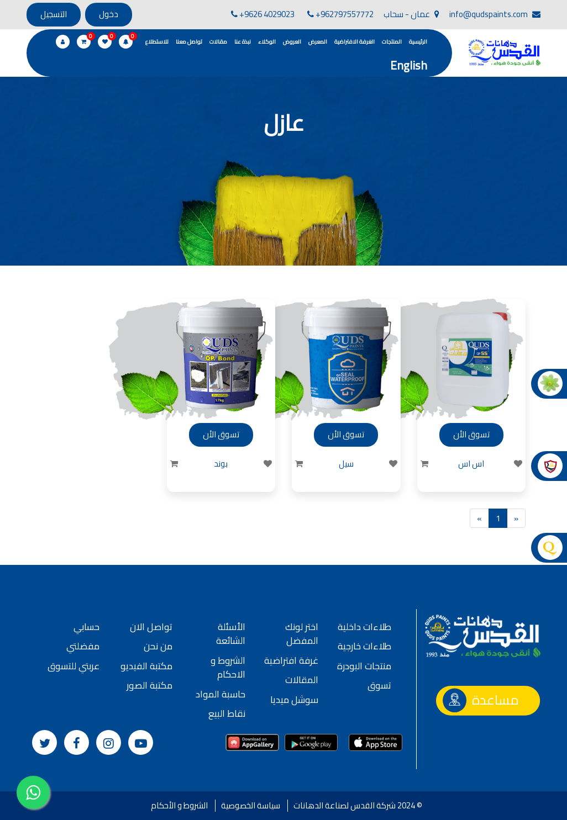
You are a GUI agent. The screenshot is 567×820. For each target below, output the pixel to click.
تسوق (379, 685)
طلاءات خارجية (364, 646)
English (408, 65)
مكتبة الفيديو (146, 666)
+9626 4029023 (263, 14)
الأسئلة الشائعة (230, 634)
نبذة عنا (242, 41)
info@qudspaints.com (494, 14)
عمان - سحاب (411, 14)
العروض (292, 41)
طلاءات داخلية (364, 627)
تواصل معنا (189, 41)
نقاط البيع (226, 713)
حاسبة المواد (220, 694)
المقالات (301, 680)
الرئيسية (418, 41)
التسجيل (53, 14)
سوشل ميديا (294, 699)
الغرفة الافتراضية (354, 41)
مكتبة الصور (149, 685)
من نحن (158, 646)
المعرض (317, 41)
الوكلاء (267, 41)
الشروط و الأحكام (179, 805)
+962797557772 (340, 14)
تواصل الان (151, 627)
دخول (108, 14)
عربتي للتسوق (73, 666)
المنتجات (392, 41)
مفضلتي (82, 646)
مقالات (218, 41)
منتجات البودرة (364, 666)
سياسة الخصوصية (250, 805)
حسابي (86, 627)
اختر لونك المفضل (301, 634)
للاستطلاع (157, 41)
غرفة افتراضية (291, 660)
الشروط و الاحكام (228, 668)
